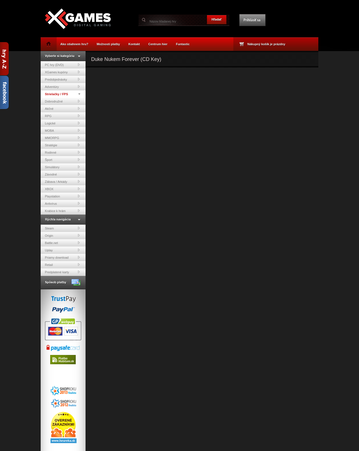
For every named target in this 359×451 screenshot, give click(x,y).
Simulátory (52, 167)
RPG (48, 116)
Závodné (51, 174)
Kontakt (134, 44)
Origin (49, 235)
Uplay (49, 250)
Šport (48, 159)
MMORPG (52, 138)
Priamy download (56, 257)
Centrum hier (157, 44)
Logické (50, 123)
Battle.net (51, 243)
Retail (49, 264)
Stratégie (51, 145)
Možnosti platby (108, 44)
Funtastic (183, 44)
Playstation (52, 196)
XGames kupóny (56, 72)
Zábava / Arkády (56, 181)
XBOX (49, 189)
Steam (49, 228)
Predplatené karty (57, 272)
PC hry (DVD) (54, 65)
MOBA (49, 130)
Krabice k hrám (55, 211)
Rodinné (50, 152)
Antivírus (51, 203)
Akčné (49, 108)
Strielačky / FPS (56, 94)
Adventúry (52, 86)
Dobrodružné (54, 101)
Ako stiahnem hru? (74, 44)
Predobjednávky (56, 79)
